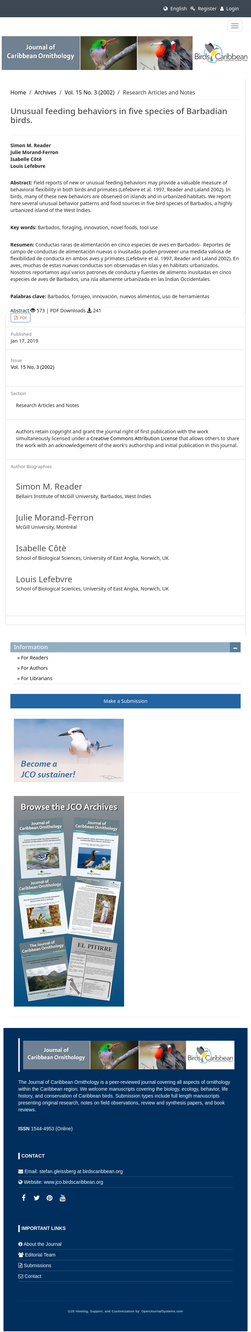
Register (203, 8)
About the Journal (43, 1244)
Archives (45, 92)
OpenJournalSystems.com (162, 1311)
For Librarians (36, 678)
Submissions (37, 1265)
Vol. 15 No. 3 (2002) (89, 92)
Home (18, 92)
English (175, 8)
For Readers (34, 657)
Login (229, 8)
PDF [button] (23, 317)
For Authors (34, 668)
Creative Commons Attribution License (133, 438)
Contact (33, 1276)
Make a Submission (126, 701)
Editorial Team (40, 1255)
